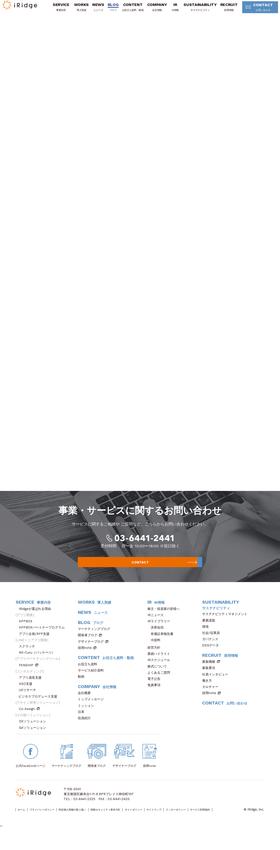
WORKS (77, 11)
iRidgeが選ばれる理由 (36, 619)
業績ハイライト (160, 664)
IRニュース (157, 625)
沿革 (83, 722)
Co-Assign (29, 719)
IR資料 (155, 650)
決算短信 (157, 638)
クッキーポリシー (227, 820)
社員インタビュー (216, 685)
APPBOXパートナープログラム (43, 638)
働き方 (208, 691)
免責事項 (155, 695)
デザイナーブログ (91, 652)
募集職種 (211, 672)
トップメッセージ (92, 709)
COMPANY (153, 11)
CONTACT (255, 11)
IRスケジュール (160, 670)
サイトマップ (198, 820)
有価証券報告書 (162, 644)
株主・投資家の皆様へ (165, 619)
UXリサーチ (29, 700)
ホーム (23, 820)
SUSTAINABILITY (196, 11)
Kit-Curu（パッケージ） (38, 663)
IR (171, 11)
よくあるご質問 (160, 683)
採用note (85, 658)
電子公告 (155, 689)
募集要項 (210, 678)
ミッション (87, 716)
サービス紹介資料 (92, 681)
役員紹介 (86, 728)
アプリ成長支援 (32, 688)
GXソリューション (34, 738)
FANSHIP (28, 675)
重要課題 (210, 630)
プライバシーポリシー (51, 820)
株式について (158, 677)
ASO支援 (27, 694)
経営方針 (155, 658)
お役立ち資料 (89, 674)
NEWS (94, 11)
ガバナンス (212, 649)
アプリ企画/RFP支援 (36, 644)
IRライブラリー (160, 631)
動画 (83, 687)
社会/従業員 (212, 643)
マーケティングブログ (95, 639)
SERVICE (57, 11)
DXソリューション (34, 732)
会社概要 (86, 703)
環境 (207, 637)
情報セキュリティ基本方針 (134, 820)
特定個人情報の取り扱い (91, 820)
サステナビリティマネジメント (226, 624)
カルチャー (212, 697)
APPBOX (27, 631)
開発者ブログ (87, 645)
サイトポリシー (171, 820)
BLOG (109, 11)
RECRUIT (225, 11)
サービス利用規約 (28, 825)
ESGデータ (212, 656)
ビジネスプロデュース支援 (39, 707)
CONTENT (129, 11)
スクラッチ (28, 657)
